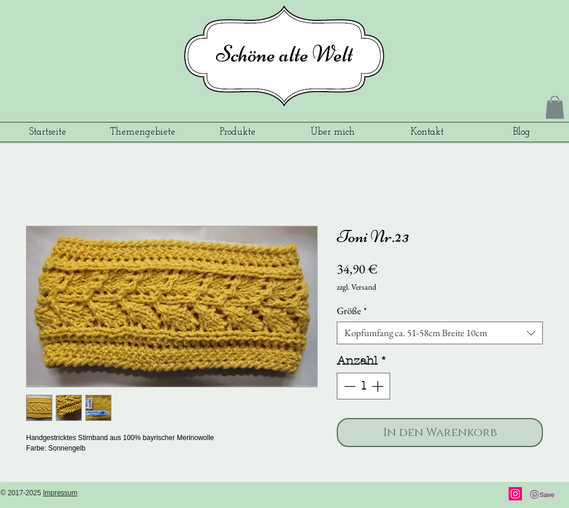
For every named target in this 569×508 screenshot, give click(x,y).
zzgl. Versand (356, 287)
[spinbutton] (363, 386)
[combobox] (440, 333)
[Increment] (378, 386)
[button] (554, 107)
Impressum (60, 493)
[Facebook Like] (470, 494)
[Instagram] (515, 493)
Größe (352, 311)
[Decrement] (348, 386)
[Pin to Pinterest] (542, 494)
